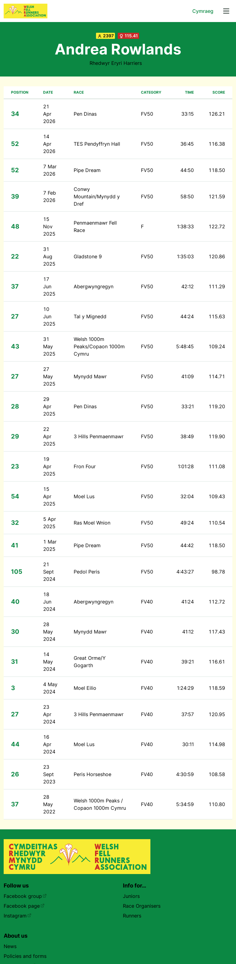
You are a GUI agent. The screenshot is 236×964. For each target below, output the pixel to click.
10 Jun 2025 (49, 316)
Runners (132, 916)
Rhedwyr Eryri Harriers (116, 63)
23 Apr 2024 (49, 714)
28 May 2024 (49, 631)
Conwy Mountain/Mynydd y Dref (97, 196)
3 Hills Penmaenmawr (99, 436)
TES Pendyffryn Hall (97, 144)
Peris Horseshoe (92, 774)
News (10, 946)
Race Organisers (141, 906)
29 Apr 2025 (49, 406)
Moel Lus (84, 496)
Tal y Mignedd (90, 316)
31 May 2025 (49, 346)
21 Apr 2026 (49, 113)
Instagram (17, 916)
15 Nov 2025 (49, 226)
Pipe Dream (87, 170)
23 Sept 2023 (49, 774)
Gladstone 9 (88, 256)
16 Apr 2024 (49, 744)
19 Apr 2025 (49, 466)
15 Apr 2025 (49, 496)
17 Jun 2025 (49, 286)
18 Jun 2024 (49, 601)
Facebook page (24, 906)
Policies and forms (25, 956)
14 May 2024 (49, 661)
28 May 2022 (49, 804)
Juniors (131, 896)
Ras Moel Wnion (92, 523)
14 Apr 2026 (49, 143)
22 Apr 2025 (49, 436)
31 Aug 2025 (49, 256)
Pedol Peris (87, 572)
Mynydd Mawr (90, 376)
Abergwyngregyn (93, 286)
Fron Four (85, 466)
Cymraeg (202, 11)
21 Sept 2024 (49, 571)
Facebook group (25, 896)
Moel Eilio (85, 688)
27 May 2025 (49, 376)
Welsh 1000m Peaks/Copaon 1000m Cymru (99, 346)
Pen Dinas (85, 114)
